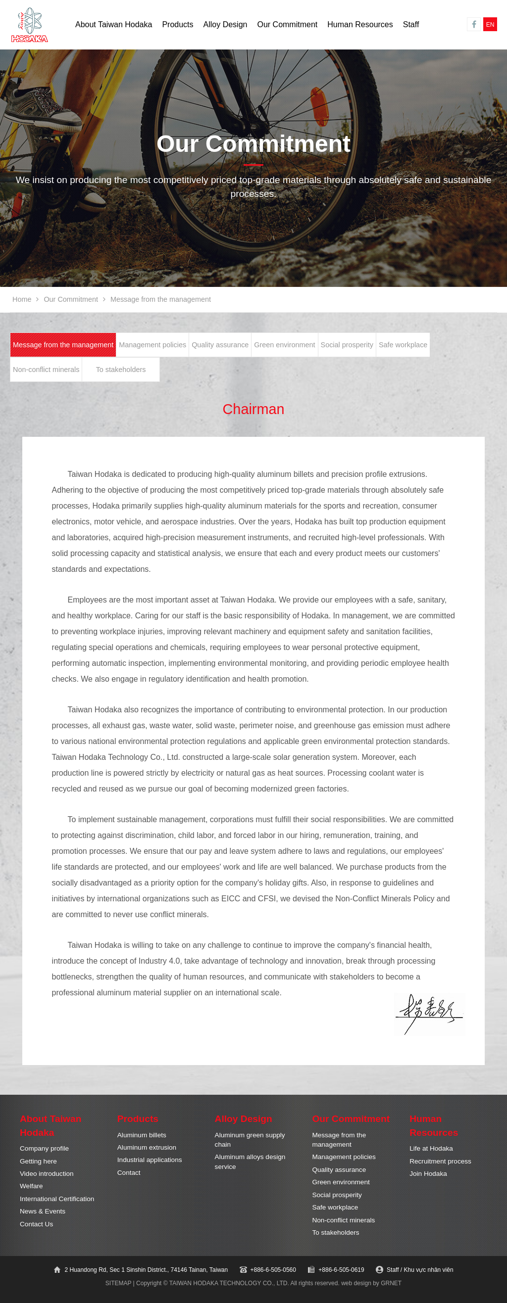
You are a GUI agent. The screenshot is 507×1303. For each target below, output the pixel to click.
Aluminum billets (141, 1135)
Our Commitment (287, 24)
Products (177, 24)
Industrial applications (149, 1159)
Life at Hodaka (431, 1148)
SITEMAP (118, 1283)
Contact (129, 1172)
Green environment (284, 345)
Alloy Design (225, 24)
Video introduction (47, 1173)
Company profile (44, 1148)
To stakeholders (121, 369)
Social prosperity (347, 345)
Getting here (38, 1161)
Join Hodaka (428, 1173)
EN (490, 24)
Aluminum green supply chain (250, 1139)
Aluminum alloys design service (250, 1161)
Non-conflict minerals (46, 369)
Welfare (31, 1186)
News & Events (42, 1211)
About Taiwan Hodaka (113, 24)
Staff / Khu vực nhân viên (420, 1269)
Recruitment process (440, 1161)
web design (356, 1283)
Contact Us (36, 1224)
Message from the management (63, 345)
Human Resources (360, 24)
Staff (411, 24)
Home (21, 299)
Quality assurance (220, 345)
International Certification (57, 1199)
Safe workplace (403, 345)
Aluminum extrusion (146, 1147)
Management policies (152, 345)
